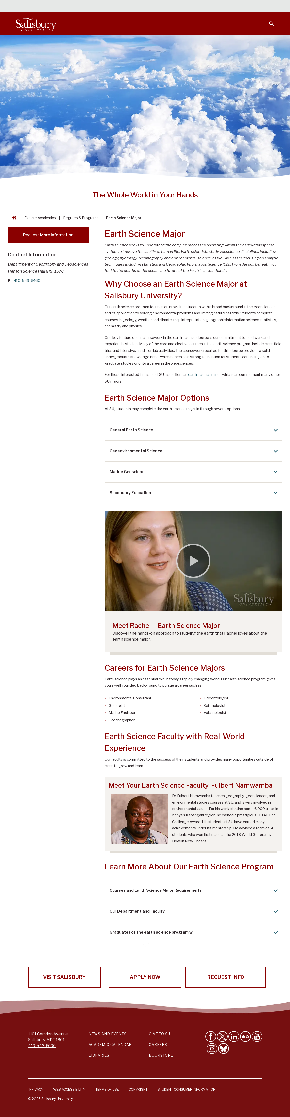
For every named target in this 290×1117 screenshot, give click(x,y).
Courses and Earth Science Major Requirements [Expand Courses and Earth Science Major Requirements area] (195, 890)
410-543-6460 (27, 280)
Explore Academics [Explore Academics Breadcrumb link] (40, 218)
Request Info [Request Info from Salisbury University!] (225, 977)
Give (264, 6)
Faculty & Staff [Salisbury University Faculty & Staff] (191, 6)
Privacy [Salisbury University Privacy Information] (36, 1089)
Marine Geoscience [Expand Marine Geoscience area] (195, 472)
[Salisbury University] (36, 23)
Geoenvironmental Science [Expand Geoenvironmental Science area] (195, 451)
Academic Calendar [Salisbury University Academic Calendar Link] (110, 1044)
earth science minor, (204, 374)
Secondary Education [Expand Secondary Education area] (195, 492)
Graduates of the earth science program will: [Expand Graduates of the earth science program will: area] (195, 932)
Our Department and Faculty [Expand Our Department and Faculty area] (195, 911)
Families (219, 6)
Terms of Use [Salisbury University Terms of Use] (107, 1089)
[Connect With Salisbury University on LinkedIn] (233, 1036)
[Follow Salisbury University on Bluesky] (223, 1048)
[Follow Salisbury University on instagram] (212, 1048)
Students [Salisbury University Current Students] (161, 6)
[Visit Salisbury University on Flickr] (245, 1036)
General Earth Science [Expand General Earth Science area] (195, 430)
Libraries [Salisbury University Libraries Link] (99, 1055)
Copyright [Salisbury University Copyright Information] (138, 1089)
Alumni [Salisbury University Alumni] (241, 6)
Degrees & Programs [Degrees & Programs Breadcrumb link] (80, 218)
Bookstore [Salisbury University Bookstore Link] (161, 1055)
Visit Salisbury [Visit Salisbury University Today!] (64, 977)
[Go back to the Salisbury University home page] (13, 217)
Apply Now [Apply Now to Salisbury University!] (145, 977)
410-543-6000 (42, 1045)
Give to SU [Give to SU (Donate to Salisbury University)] (159, 1034)
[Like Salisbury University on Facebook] (210, 1036)
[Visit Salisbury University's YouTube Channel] (257, 1036)
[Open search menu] (268, 21)
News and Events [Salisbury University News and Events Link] (108, 1034)
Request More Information (48, 235)
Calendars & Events (127, 6)
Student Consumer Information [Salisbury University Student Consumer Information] (187, 1089)
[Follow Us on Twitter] (222, 1036)
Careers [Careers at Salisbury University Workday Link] (158, 1044)
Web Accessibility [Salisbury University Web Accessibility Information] (69, 1089)
